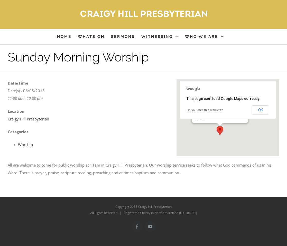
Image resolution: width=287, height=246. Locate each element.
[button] (220, 131)
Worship (25, 144)
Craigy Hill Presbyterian (28, 118)
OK (260, 110)
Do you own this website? (205, 110)
